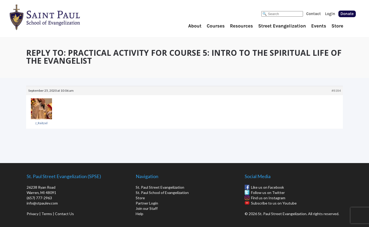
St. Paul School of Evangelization (55, 17)
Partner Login (147, 203)
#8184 (336, 90)
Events (318, 26)
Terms (46, 213)
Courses (216, 26)
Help (139, 213)
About (194, 26)
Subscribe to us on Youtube (274, 203)
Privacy (33, 213)
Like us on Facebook (267, 187)
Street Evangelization (282, 26)
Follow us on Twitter (268, 192)
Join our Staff (147, 208)
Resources (241, 26)
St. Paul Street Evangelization (160, 187)
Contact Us (64, 213)
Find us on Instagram (268, 198)
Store (337, 26)
